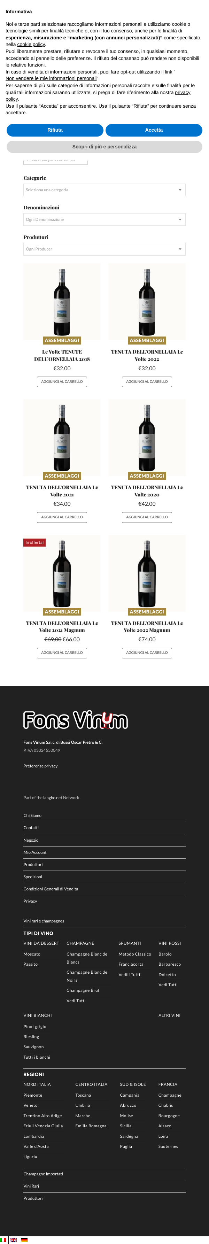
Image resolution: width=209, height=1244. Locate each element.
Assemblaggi (62, 340)
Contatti (31, 827)
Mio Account (34, 852)
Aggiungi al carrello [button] (62, 382)
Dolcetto (167, 974)
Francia (168, 1084)
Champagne (80, 943)
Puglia (126, 1146)
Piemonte (32, 1095)
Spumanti (129, 943)
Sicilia (125, 1125)
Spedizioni (32, 876)
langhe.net (52, 797)
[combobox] (104, 190)
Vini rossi (169, 943)
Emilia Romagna (91, 1125)
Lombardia (33, 1136)
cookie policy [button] (31, 44)
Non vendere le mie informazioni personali (51, 78)
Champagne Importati (43, 1173)
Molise (126, 1115)
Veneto (30, 1105)
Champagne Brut (83, 990)
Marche (82, 1115)
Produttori (32, 864)
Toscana (83, 1095)
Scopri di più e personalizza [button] (104, 146)
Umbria (82, 1105)
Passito (30, 964)
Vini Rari (31, 1186)
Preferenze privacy (40, 765)
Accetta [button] (154, 130)
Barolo (165, 954)
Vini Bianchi (37, 1015)
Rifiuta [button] (55, 130)
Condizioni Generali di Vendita (50, 888)
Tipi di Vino (38, 933)
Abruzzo (128, 1105)
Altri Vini (169, 1015)
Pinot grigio (34, 1026)
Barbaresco (169, 964)
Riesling (31, 1036)
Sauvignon (33, 1046)
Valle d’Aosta (36, 1146)
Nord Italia (37, 1084)
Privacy (30, 901)
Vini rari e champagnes (43, 921)
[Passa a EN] (13, 1240)
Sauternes (168, 1146)
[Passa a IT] (3, 1240)
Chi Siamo (32, 815)
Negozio (30, 840)
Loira (163, 1136)
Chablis (165, 1105)
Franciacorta (130, 964)
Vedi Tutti (76, 1000)
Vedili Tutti (129, 974)
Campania (129, 1095)
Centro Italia (91, 1084)
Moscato (31, 954)
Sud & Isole (133, 1084)
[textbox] (104, 190)
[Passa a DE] (24, 1240)
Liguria (30, 1156)
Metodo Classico (134, 954)
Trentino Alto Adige (42, 1115)
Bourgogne (169, 1115)
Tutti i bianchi (36, 1057)
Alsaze (164, 1125)
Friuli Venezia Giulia (43, 1125)
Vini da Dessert (41, 943)
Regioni (33, 1074)
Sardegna (129, 1136)
